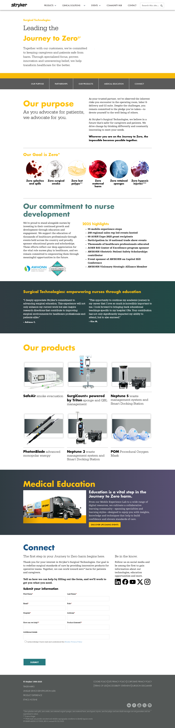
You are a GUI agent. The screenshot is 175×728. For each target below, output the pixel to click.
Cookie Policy (100, 682)
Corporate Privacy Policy (139, 682)
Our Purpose (37, 83)
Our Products (86, 83)
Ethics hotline (30, 700)
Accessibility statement (119, 686)
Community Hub (114, 5)
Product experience (32, 695)
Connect (139, 83)
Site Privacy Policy (117, 682)
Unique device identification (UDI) (39, 691)
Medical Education (114, 83)
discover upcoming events (105, 524)
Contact (132, 5)
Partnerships (61, 83)
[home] (19, 4)
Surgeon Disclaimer (142, 686)
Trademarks (29, 687)
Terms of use (101, 686)
